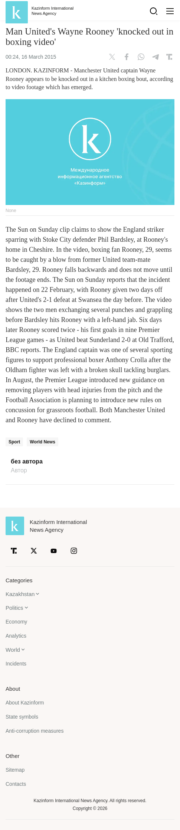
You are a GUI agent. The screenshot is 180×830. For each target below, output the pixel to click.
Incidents (16, 664)
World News (42, 442)
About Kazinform (25, 703)
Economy (16, 622)
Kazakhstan (20, 594)
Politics (14, 608)
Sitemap (15, 770)
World (13, 650)
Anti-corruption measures (34, 731)
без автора (27, 462)
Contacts (16, 784)
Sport (14, 442)
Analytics (16, 636)
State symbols (22, 717)
